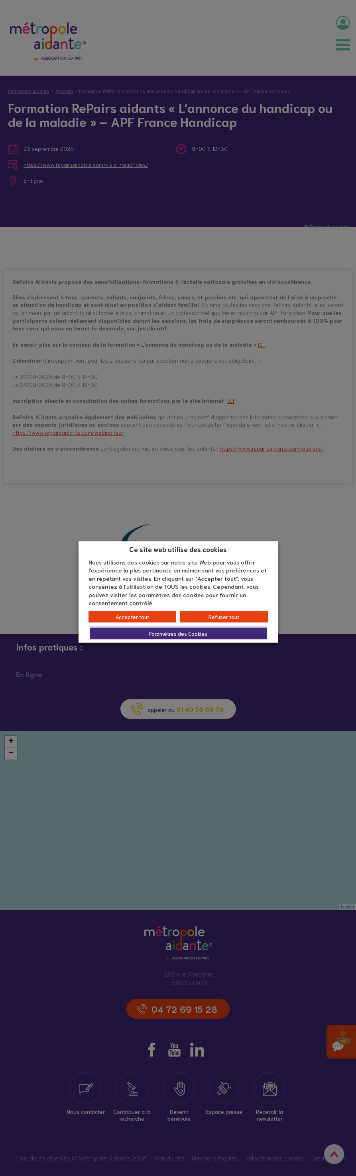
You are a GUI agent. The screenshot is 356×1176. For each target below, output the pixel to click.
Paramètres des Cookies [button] (178, 633)
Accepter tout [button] (132, 616)
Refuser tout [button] (223, 616)
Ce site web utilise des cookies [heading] (178, 549)
